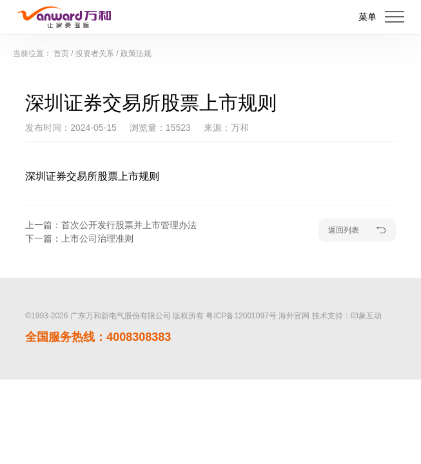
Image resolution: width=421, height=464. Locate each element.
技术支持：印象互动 (347, 315)
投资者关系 (94, 53)
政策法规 (136, 53)
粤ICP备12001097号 (241, 315)
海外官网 (294, 315)
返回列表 (357, 230)
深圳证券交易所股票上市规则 (92, 176)
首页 (61, 53)
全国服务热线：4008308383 (98, 337)
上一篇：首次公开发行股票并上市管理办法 (111, 225)
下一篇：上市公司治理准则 (79, 238)
